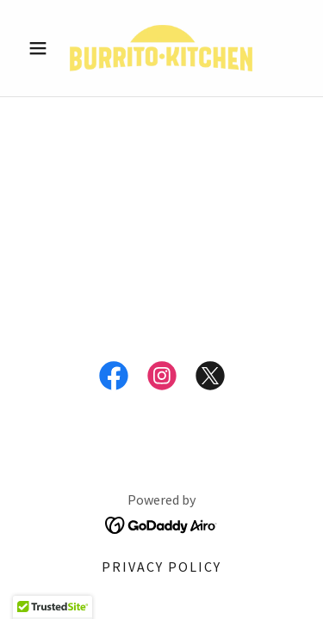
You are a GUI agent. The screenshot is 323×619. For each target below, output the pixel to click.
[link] (161, 48)
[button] (42, 48)
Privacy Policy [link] (161, 566)
